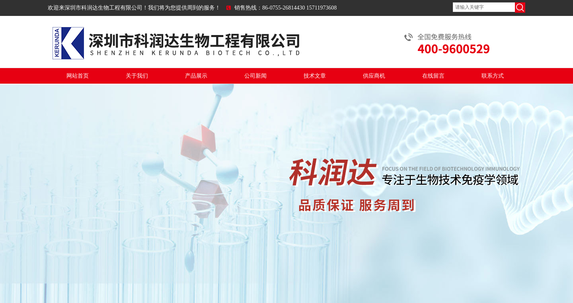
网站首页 (77, 76)
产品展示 (196, 76)
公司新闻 (255, 76)
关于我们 (137, 76)
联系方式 (492, 76)
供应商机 (374, 76)
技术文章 (315, 76)
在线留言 (433, 76)
